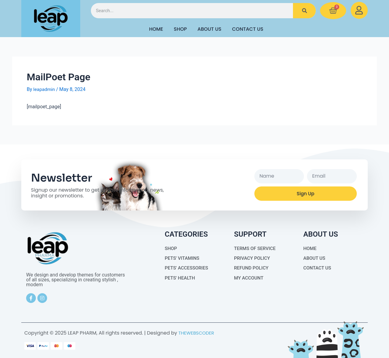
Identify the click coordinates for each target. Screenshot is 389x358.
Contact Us (247, 29)
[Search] (304, 10)
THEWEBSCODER (197, 332)
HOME (156, 29)
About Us (210, 29)
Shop (180, 29)
